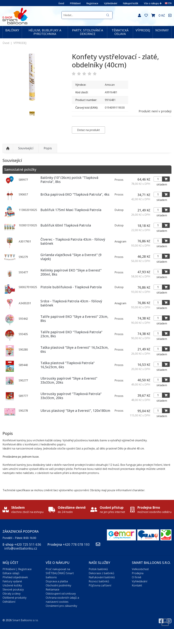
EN (168, 3)
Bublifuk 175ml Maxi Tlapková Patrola (70, 210)
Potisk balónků (98, 569)
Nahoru (8, 148)
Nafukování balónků (102, 577)
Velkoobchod (140, 569)
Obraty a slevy (12, 593)
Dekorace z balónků (101, 573)
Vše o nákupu (153, 3)
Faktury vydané (12, 581)
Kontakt (137, 585)
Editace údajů (11, 573)
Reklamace (52, 589)
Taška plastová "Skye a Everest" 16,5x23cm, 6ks (74, 349)
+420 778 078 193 (76, 544)
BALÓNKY (12, 30)
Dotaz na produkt (88, 130)
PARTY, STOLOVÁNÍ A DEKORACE (87, 32)
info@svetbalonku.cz (20, 548)
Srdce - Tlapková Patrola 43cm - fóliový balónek (71, 303)
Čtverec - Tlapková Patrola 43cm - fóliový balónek (72, 241)
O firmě (136, 577)
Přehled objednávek (15, 577)
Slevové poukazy (13, 589)
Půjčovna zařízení (100, 585)
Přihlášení (75, 3)
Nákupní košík (130, 3)
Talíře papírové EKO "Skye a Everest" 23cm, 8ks (74, 318)
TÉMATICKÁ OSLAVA (120, 32)
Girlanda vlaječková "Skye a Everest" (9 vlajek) (70, 256)
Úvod (61, 3)
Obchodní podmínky (58, 585)
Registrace (92, 3)
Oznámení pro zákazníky (61, 606)
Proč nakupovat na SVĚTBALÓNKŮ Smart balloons (60, 573)
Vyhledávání (110, 3)
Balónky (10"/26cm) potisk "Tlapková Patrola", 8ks (69, 179)
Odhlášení (9, 602)
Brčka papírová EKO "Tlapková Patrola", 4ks (74, 194)
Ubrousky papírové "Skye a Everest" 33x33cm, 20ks (68, 380)
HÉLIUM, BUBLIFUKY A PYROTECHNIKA (45, 32)
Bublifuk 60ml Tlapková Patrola (65, 225)
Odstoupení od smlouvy (61, 593)
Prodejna (137, 573)
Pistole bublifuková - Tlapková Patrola (71, 287)
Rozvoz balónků (99, 581)
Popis (48, 148)
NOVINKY (162, 30)
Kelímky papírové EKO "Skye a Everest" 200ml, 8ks (71, 272)
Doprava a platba (57, 581)
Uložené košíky (12, 585)
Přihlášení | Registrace (17, 569)
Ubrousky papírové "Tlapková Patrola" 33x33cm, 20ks (71, 395)
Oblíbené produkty (15, 597)
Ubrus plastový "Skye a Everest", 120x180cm (75, 410)
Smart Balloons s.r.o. (25, 620)
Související (25, 148)
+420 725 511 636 (27, 544)
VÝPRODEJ (143, 30)
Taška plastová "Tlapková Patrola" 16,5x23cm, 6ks (67, 365)
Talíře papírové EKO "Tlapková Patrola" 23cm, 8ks (71, 334)
